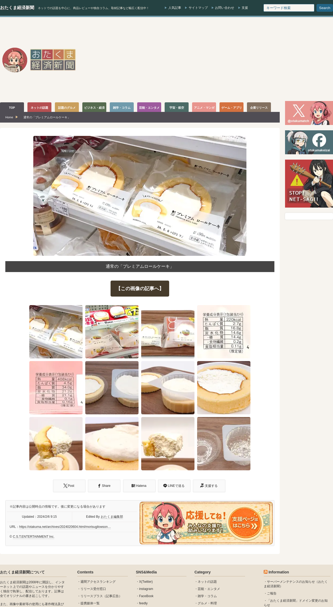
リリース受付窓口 (93, 589)
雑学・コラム (207, 596)
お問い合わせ (224, 8)
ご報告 (272, 593)
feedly (143, 603)
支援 (245, 8)
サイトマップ (198, 8)
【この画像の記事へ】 (140, 288)
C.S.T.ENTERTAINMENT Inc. (33, 537)
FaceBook (146, 596)
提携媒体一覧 (90, 603)
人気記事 (174, 8)
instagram (146, 589)
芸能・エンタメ (209, 589)
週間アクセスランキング (98, 582)
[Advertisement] (274, 59)
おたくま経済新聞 (17, 7)
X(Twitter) (146, 582)
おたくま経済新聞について (22, 572)
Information (279, 572)
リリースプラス (91, 596)
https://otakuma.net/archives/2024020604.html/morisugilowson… (65, 527)
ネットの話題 (207, 582)
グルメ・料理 (207, 603)
